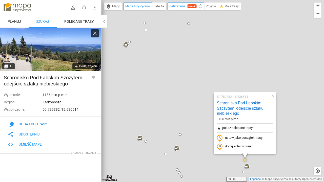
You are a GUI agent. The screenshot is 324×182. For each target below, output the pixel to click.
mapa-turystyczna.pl (17, 7)
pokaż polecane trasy (202, 59)
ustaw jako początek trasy (207, 69)
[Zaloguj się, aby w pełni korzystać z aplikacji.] (93, 77)
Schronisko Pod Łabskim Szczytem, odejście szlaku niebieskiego (208, 39)
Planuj (14, 21)
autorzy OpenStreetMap (307, 179)
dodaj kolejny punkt (202, 77)
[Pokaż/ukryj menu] (95, 8)
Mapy (113, 6)
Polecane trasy (79, 21)
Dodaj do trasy (27, 124)
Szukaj (42, 21)
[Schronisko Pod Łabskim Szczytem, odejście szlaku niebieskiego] (50, 49)
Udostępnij (24, 134)
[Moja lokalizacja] (317, 171)
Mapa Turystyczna (276, 179)
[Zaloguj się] (73, 8)
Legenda (255, 179)
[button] (108, 69)
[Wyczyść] (95, 33)
